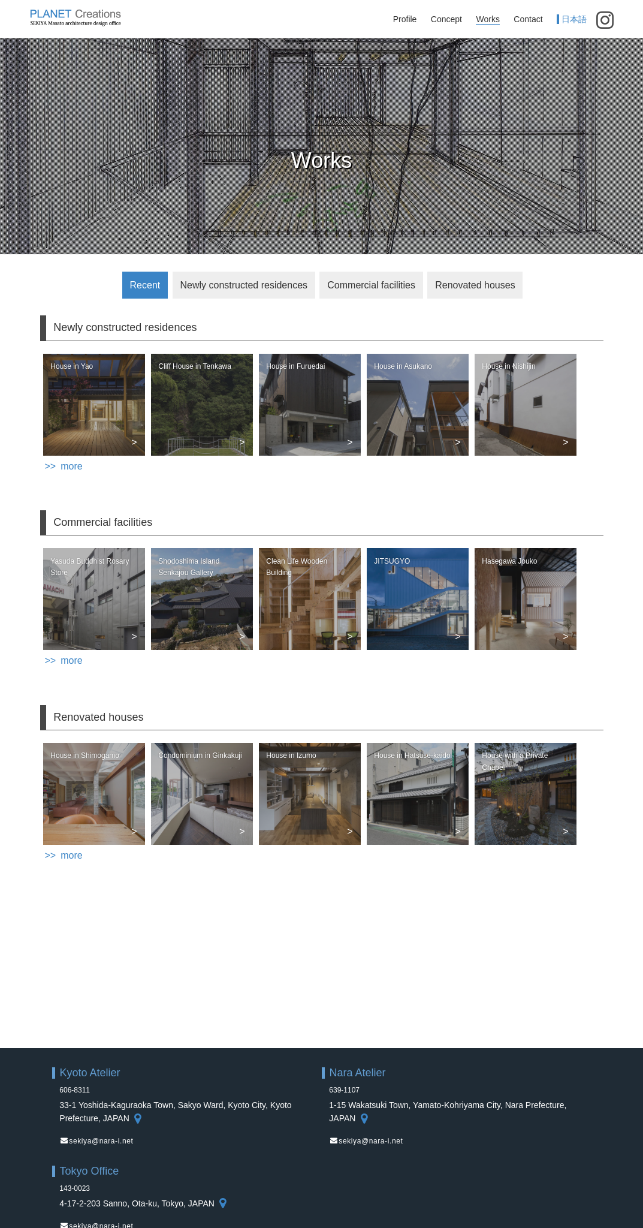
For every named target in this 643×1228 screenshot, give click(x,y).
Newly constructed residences (243, 285)
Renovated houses (475, 285)
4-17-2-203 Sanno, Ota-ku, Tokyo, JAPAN (143, 1203)
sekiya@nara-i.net (101, 1141)
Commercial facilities (371, 285)
